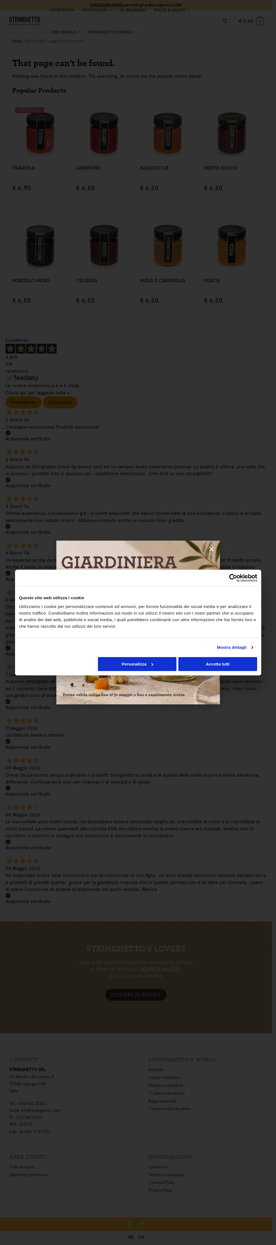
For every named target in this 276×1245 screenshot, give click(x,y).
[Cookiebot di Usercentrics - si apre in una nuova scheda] (233, 578)
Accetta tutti (218, 664)
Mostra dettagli (231, 647)
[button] (211, 549)
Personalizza (137, 664)
